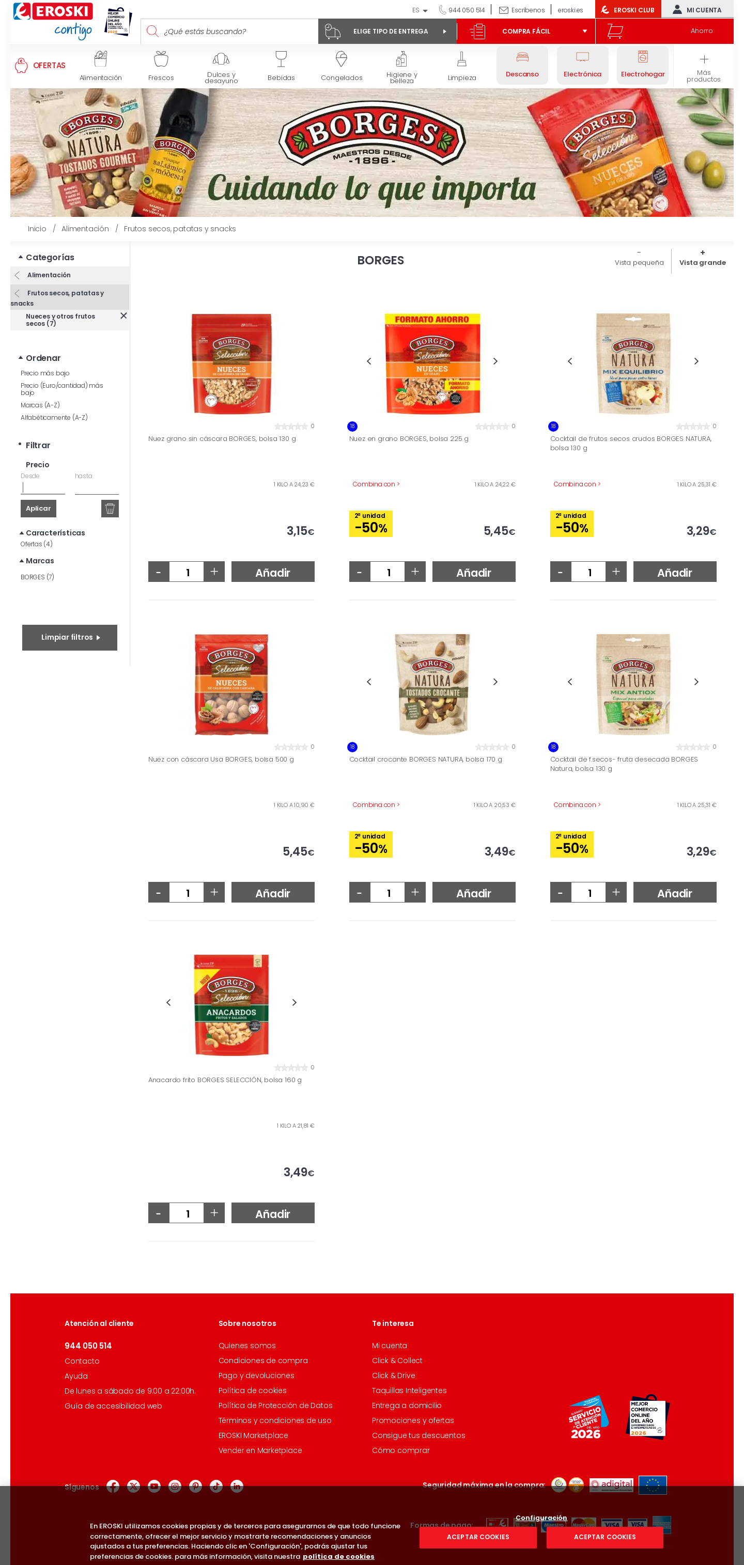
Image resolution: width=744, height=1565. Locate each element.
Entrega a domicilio (407, 1405)
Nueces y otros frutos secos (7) (60, 320)
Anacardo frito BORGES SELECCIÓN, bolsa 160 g (225, 1080)
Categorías (50, 257)
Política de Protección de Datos (276, 1405)
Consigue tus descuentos (418, 1435)
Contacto (82, 1361)
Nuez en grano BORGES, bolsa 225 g (409, 439)
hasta (83, 475)
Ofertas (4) (37, 544)
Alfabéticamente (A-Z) (54, 417)
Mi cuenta (695, 9)
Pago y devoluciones (257, 1375)
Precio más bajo (45, 373)
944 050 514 (466, 10)
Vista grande (702, 262)
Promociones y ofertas (413, 1420)
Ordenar (43, 358)
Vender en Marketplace (260, 1450)
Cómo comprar (401, 1450)
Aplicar (38, 508)
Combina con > (376, 484)
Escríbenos (528, 10)
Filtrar (38, 445)
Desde (30, 475)
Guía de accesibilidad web (113, 1406)
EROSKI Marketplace (253, 1435)
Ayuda (76, 1376)
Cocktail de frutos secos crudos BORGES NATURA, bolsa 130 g (630, 443)
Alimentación (48, 275)
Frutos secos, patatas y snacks (57, 298)
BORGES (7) (37, 577)
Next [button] (495, 361)
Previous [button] (369, 361)
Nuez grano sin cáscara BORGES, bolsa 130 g (222, 439)
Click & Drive (393, 1375)
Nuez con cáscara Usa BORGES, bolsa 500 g (221, 759)
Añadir (272, 572)
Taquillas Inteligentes (409, 1390)
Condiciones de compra (263, 1360)
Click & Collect (397, 1360)
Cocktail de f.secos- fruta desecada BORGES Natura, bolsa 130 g (624, 764)
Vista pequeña (639, 262)
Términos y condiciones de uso (275, 1420)
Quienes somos (247, 1345)
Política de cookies (253, 1390)
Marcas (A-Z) (40, 405)
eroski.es (570, 10)
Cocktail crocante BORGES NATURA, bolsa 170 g (425, 759)
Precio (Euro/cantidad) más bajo (62, 389)
